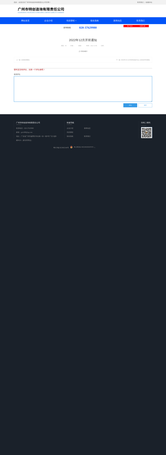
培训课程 (71, 21)
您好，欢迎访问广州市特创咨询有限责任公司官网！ (32, 2)
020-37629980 (88, 27)
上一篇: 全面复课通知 (23, 60)
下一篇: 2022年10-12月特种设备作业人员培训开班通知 (133, 60)
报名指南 (94, 21)
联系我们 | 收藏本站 (144, 2)
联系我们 (140, 21)
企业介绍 (48, 21)
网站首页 (25, 21)
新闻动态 (117, 21)
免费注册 (142, 26)
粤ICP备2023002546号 (61, 148)
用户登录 (130, 26)
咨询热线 (67, 28)
